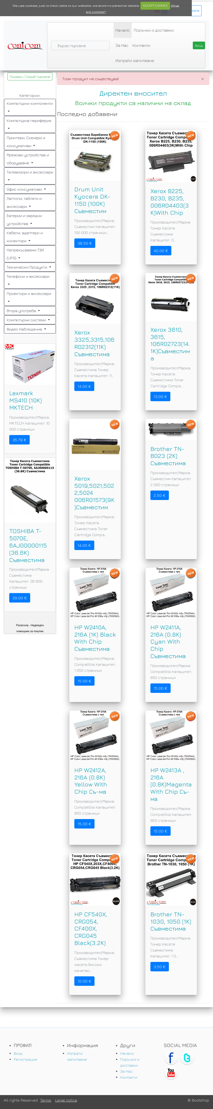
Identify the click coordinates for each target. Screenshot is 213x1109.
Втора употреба (22, 310)
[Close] (202, 79)
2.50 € (160, 495)
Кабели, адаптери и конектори (25, 236)
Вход (18, 1053)
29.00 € (19, 598)
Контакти (141, 45)
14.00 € (84, 386)
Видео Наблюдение (25, 329)
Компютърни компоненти (30, 103)
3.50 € (160, 966)
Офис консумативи (25, 189)
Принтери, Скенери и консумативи (26, 141)
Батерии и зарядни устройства (24, 219)
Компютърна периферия (29, 120)
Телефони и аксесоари (28, 276)
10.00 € (84, 981)
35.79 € (19, 440)
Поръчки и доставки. (154, 30)
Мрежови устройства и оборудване (28, 159)
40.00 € (161, 250)
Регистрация (25, 1059)
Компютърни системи (27, 320)
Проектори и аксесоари (29, 293)
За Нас (121, 45)
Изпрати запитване (134, 60)
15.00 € (84, 681)
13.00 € (160, 396)
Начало (122, 30)
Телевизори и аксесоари (30, 172)
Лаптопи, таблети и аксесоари (24, 202)
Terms (45, 1100)
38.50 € (85, 243)
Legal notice (66, 1100)
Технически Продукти (27, 267)
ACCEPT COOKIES (155, 5)
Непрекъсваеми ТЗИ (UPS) (25, 254)
